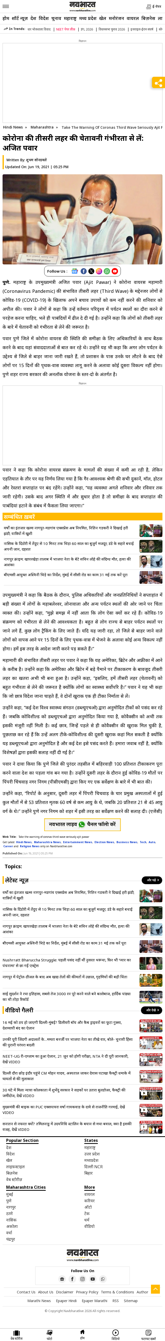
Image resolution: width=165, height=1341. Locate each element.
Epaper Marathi (94, 1300)
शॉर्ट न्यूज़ (20, 18)
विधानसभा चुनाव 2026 (112, 29)
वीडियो (89, 1226)
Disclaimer (64, 1292)
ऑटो (88, 1207)
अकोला (12, 1226)
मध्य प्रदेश (88, 18)
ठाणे (9, 1213)
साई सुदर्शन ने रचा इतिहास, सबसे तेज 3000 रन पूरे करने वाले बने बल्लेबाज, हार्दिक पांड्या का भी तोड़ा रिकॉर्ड (67, 996)
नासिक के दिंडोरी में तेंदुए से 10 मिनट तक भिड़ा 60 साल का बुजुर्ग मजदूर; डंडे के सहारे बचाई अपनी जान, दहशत (69, 546)
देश (33, 18)
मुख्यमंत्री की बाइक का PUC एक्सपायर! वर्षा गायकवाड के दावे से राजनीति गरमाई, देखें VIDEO (64, 1109)
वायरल (133, 18)
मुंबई (9, 1194)
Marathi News (39, 1300)
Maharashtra (43, 127)
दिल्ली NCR (93, 1167)
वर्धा (9, 1233)
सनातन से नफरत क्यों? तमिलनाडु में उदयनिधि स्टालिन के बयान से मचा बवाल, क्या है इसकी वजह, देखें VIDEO (67, 1126)
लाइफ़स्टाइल (15, 1167)
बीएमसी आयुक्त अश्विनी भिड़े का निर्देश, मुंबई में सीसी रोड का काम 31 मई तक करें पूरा (65, 574)
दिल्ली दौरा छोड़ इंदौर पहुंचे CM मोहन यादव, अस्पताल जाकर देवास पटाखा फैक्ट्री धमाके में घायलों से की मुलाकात (67, 1075)
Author (142, 1292)
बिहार (88, 1173)
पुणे (8, 1201)
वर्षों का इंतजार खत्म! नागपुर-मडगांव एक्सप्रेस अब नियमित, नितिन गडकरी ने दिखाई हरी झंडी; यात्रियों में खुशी (66, 530)
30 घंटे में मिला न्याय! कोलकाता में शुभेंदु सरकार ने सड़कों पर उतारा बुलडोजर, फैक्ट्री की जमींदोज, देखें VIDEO (64, 1092)
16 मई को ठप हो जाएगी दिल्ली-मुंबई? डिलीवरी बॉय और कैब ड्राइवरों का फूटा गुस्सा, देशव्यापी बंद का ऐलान (62, 1025)
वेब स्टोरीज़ (14, 1179)
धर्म (86, 1220)
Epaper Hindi (66, 1300)
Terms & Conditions (117, 1292)
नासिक (11, 1220)
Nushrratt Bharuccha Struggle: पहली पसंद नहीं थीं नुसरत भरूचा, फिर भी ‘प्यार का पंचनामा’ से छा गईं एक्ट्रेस (67, 962)
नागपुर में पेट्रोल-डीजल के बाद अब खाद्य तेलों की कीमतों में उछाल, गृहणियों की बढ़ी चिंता (65, 976)
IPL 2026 (87, 29)
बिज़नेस (148, 18)
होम (6, 18)
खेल (102, 18)
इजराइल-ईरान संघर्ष (142, 29)
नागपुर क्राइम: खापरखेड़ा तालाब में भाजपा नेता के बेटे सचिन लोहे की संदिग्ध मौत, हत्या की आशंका (67, 561)
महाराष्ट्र (70, 18)
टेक (87, 1213)
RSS (115, 1300)
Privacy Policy (87, 1292)
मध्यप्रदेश (91, 1160)
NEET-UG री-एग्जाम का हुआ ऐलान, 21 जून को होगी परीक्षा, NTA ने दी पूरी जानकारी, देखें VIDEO (65, 1059)
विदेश (44, 18)
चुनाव (56, 18)
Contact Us (26, 1292)
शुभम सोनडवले (36, 159)
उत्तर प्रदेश (92, 1154)
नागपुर (11, 1207)
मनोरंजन (116, 18)
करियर (89, 1201)
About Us (45, 1292)
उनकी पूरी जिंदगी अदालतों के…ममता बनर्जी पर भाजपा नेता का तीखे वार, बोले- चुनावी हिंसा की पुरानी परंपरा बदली (68, 1042)
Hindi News (13, 127)
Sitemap (131, 1300)
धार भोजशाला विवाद (39, 29)
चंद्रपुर (10, 1239)
